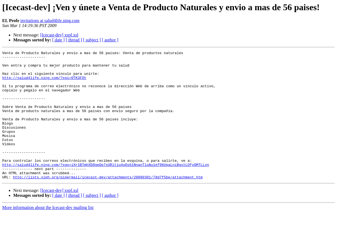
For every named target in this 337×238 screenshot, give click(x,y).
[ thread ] (74, 40)
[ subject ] (92, 40)
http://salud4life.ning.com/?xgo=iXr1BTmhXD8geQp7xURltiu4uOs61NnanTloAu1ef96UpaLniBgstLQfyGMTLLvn (105, 187)
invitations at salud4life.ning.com (49, 20)
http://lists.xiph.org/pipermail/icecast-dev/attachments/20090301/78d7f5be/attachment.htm (107, 202)
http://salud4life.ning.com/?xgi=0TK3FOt (44, 83)
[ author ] (110, 40)
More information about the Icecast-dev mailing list (48, 233)
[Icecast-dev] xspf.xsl (59, 35)
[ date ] (58, 40)
